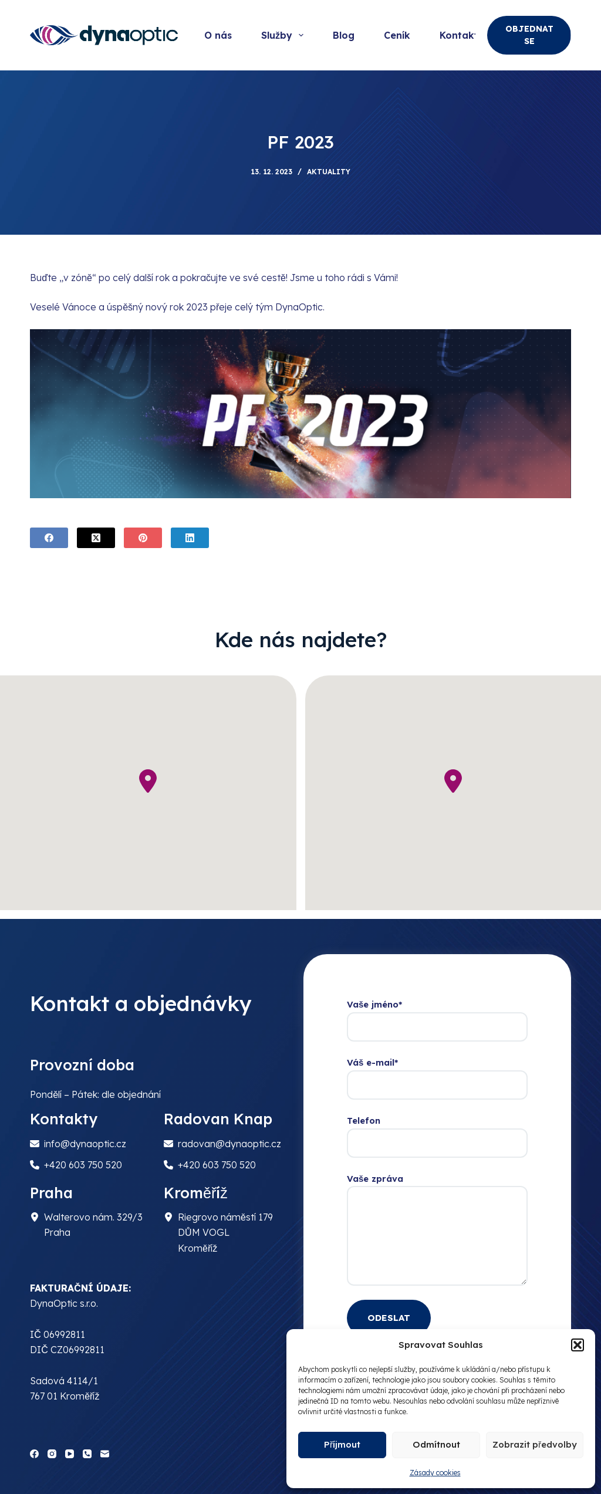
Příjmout (342, 1444)
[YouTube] (69, 1453)
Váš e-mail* (437, 1074)
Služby (284, 35)
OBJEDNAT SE (529, 34)
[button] (577, 1345)
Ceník (397, 35)
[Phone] (87, 1453)
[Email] (104, 1453)
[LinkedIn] (190, 538)
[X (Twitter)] (96, 538)
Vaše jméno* (437, 1016)
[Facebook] (49, 538)
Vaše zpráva (437, 1229)
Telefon (437, 1132)
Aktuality (328, 171)
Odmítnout (436, 1444)
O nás (218, 35)
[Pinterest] (143, 538)
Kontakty (462, 35)
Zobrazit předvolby (534, 1444)
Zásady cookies (435, 1472)
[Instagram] (52, 1453)
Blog (343, 35)
